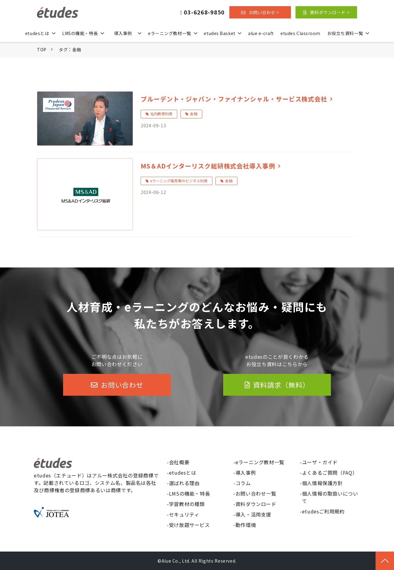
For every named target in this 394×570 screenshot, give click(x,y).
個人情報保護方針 (322, 483)
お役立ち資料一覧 (345, 33)
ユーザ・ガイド (320, 462)
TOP (41, 49)
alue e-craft (261, 33)
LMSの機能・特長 (80, 33)
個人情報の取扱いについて (330, 497)
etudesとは (37, 33)
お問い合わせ (122, 385)
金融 (193, 113)
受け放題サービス (189, 524)
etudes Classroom (300, 33)
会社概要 (179, 462)
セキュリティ (184, 514)
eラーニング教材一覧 (169, 33)
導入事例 (123, 33)
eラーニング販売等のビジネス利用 (178, 180)
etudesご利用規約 (323, 511)
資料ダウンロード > (329, 12)
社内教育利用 (161, 113)
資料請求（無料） (281, 385)
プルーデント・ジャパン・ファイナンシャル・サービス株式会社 (234, 98)
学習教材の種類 (187, 504)
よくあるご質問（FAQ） (330, 472)
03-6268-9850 (204, 12)
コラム (243, 483)
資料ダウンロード (255, 504)
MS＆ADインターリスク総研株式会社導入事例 (208, 165)
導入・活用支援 (253, 514)
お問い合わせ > (264, 12)
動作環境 (245, 524)
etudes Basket (219, 33)
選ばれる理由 (184, 483)
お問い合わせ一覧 (255, 493)
